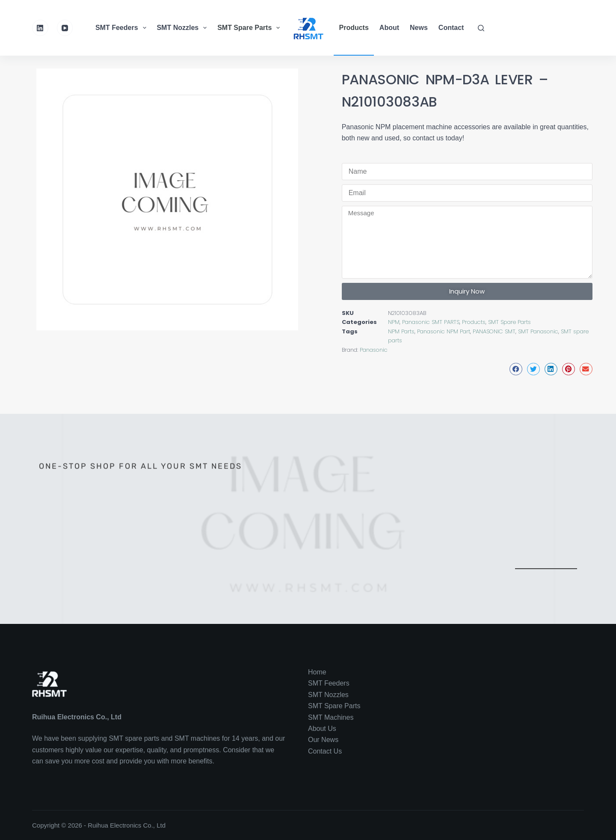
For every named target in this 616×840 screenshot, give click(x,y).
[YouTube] (65, 28)
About (389, 27)
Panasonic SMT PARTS (430, 322)
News (419, 27)
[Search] (481, 28)
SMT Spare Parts (249, 28)
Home (317, 672)
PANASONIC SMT (494, 331)
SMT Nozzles (183, 28)
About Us (322, 728)
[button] (515, 369)
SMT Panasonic (538, 331)
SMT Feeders (121, 28)
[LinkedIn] (40, 28)
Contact (451, 27)
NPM (394, 322)
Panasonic (374, 350)
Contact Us (325, 751)
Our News (323, 739)
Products (354, 27)
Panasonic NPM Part (443, 331)
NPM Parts (401, 331)
